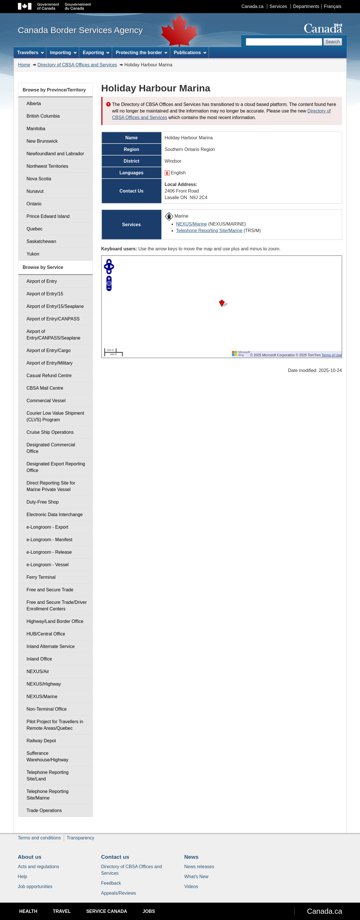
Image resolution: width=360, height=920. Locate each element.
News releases (199, 866)
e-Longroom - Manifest (49, 539)
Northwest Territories (47, 166)
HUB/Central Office (45, 633)
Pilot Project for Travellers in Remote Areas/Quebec (54, 725)
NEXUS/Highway (43, 684)
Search (333, 41)
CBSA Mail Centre (44, 388)
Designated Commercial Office (50, 448)
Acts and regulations (38, 866)
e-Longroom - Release (49, 552)
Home (24, 64)
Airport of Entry (41, 281)
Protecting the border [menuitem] (142, 52)
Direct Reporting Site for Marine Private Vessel (50, 486)
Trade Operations (44, 810)
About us (30, 857)
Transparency (80, 837)
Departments (306, 6)
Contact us (115, 857)
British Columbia (42, 116)
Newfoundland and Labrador (55, 153)
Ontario (33, 203)
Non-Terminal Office (46, 709)
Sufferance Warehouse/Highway (47, 756)
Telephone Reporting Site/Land (47, 775)
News (191, 857)
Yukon (32, 254)
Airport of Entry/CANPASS (52, 318)
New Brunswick (41, 141)
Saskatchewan (41, 241)
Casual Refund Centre (48, 375)
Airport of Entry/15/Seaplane (55, 306)
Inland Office (39, 659)
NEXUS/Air (37, 671)
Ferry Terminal (40, 577)
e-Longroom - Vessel (47, 564)
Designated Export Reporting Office (55, 467)
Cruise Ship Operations (49, 432)
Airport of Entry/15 (44, 293)
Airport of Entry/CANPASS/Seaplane (53, 334)
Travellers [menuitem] (30, 52)
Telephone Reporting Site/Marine (209, 230)
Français (332, 6)
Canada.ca (252, 6)
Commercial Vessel (45, 400)
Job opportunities (35, 886)
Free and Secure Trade (49, 589)
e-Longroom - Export (47, 527)
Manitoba (35, 128)
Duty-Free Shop (42, 502)
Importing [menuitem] (63, 52)
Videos (191, 886)
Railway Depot (41, 740)
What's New (196, 876)
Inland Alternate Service (50, 646)
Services (278, 6)
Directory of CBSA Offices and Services (77, 64)
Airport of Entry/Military (49, 363)
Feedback (111, 883)
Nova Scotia (38, 178)
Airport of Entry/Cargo (48, 350)
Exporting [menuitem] (96, 52)
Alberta (33, 103)
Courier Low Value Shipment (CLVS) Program (55, 416)
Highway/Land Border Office (54, 621)
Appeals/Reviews (118, 893)
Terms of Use (332, 355)
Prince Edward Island (47, 216)
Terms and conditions (39, 837)
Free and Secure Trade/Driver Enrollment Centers (56, 605)
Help (22, 876)
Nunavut (35, 191)
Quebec (34, 228)
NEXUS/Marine (191, 224)
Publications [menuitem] (190, 52)
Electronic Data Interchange (54, 514)
